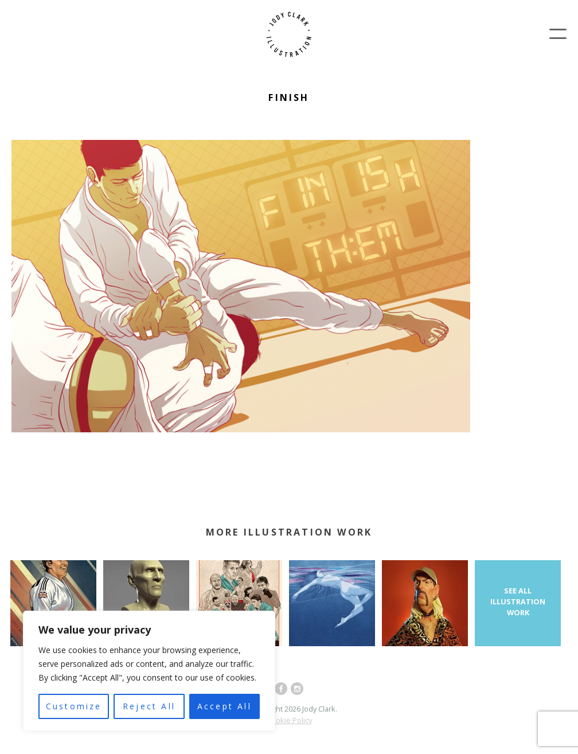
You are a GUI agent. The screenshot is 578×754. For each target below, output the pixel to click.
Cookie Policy (289, 720)
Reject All (149, 706)
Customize (74, 706)
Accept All (224, 706)
